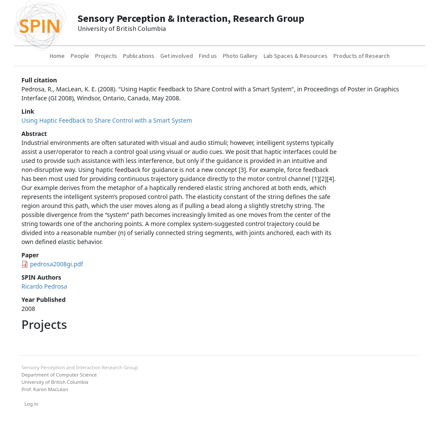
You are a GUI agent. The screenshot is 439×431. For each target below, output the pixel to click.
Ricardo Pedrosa (44, 286)
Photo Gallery (240, 56)
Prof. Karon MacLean (44, 389)
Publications (138, 56)
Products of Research (362, 56)
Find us (208, 56)
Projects (106, 56)
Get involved (176, 56)
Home (57, 56)
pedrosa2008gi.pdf (56, 264)
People (80, 56)
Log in (31, 404)
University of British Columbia (54, 382)
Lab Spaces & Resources (296, 56)
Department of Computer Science (59, 374)
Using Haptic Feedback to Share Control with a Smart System (106, 120)
